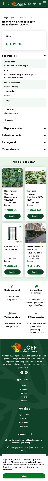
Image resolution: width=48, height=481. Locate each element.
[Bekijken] (39, 3)
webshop (24, 389)
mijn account (24, 414)
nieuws (24, 396)
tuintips (24, 400)
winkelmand (24, 422)
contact (24, 392)
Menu (44, 3)
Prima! (24, 475)
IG (8, 3)
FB (3, 3)
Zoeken (29, 3)
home (24, 385)
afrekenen (24, 426)
